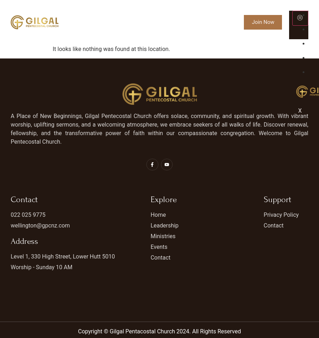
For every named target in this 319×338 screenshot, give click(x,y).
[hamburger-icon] (300, 18)
